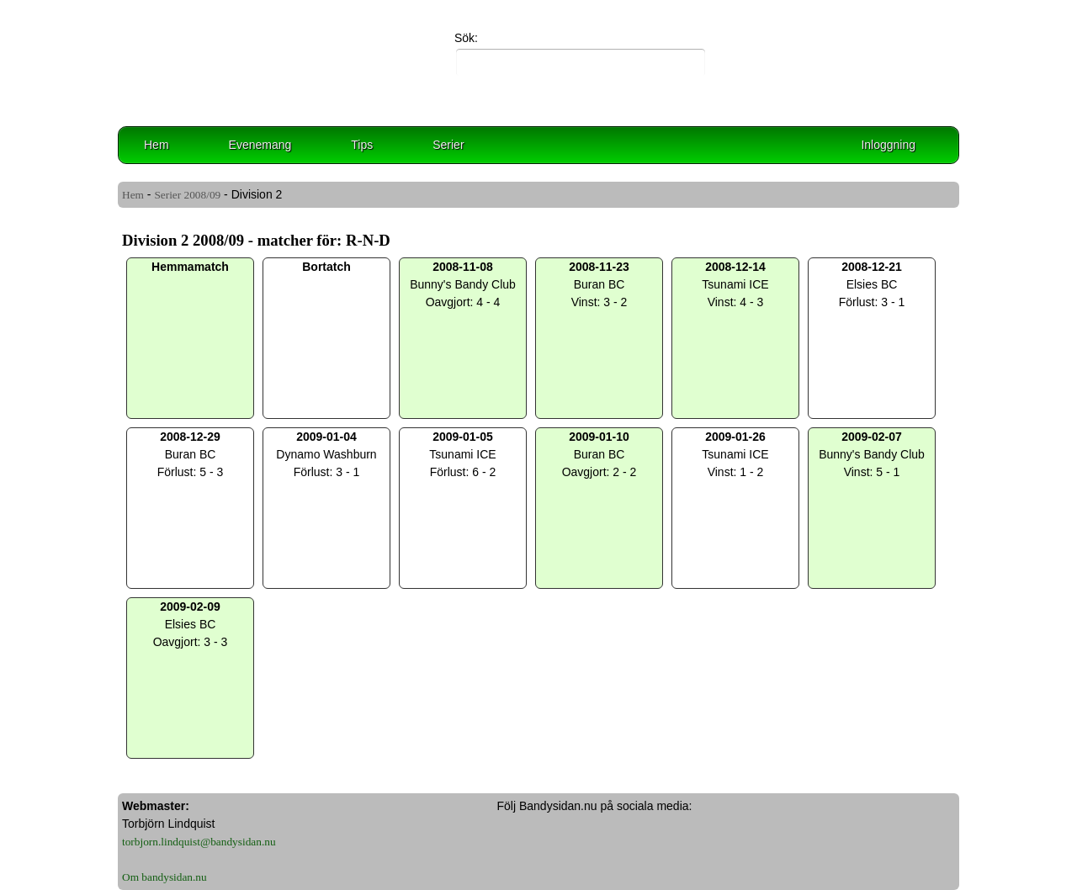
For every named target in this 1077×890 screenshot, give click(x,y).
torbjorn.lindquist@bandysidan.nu (199, 841)
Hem (156, 144)
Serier (448, 144)
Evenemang (260, 144)
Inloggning (888, 144)
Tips (362, 144)
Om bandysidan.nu (164, 877)
